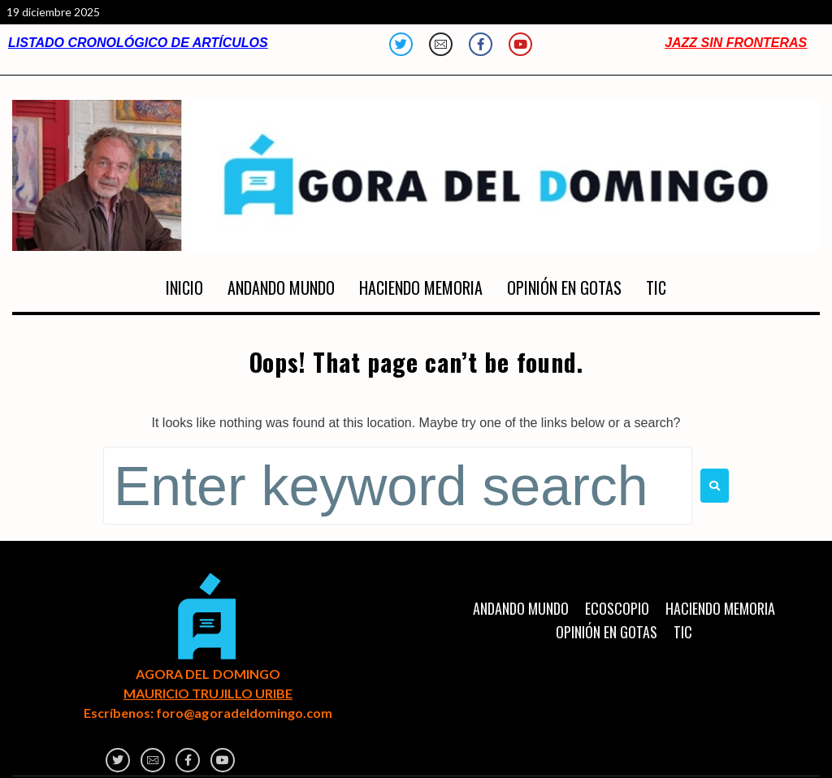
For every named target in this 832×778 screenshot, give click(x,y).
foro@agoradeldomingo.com (244, 712)
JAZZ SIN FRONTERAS (736, 43)
